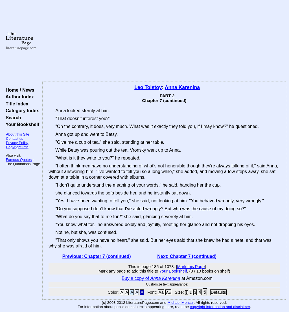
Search (12, 117)
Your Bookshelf (21, 124)
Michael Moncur (180, 302)
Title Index (15, 103)
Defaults (218, 292)
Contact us (14, 138)
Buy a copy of (151, 278)
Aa (161, 292)
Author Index (18, 96)
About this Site (17, 134)
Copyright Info (17, 147)
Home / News (18, 89)
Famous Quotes (19, 160)
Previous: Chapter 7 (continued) (96, 256)
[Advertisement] (164, 40)
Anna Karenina (182, 87)
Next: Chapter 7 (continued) (186, 256)
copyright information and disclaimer (220, 307)
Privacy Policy (17, 143)
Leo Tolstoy (148, 87)
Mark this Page (191, 266)
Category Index (21, 110)
